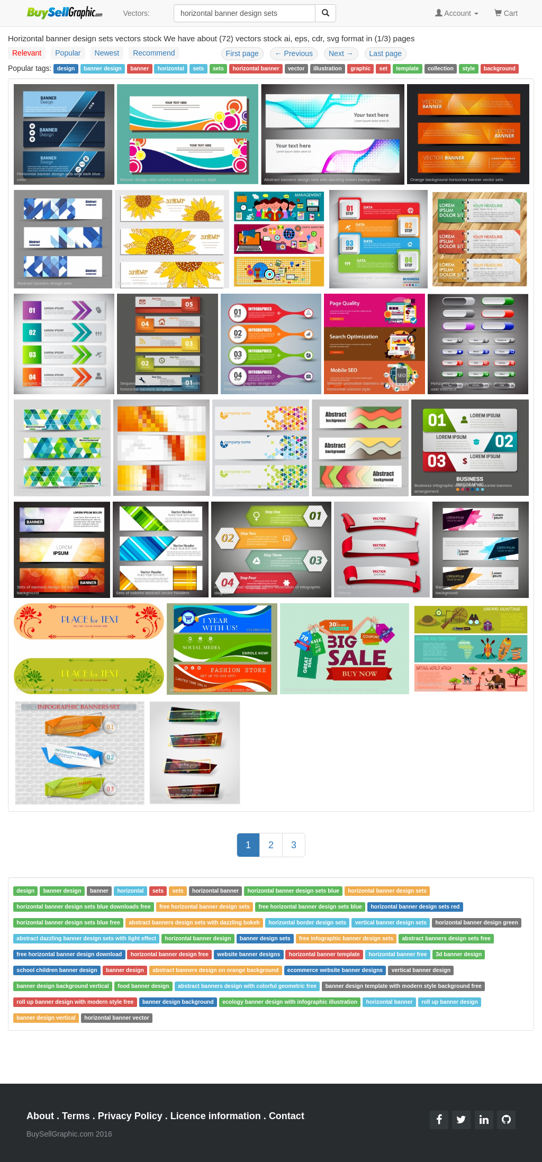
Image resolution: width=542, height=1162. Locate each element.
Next (341, 53)
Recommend (154, 53)
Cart (506, 12)
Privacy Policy (130, 1116)
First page (242, 53)
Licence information (215, 1116)
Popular (67, 53)
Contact (286, 1116)
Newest (107, 53)
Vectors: (136, 13)
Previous (294, 53)
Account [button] (456, 13)
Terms (76, 1116)
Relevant (26, 53)
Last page (385, 53)
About (40, 1116)
